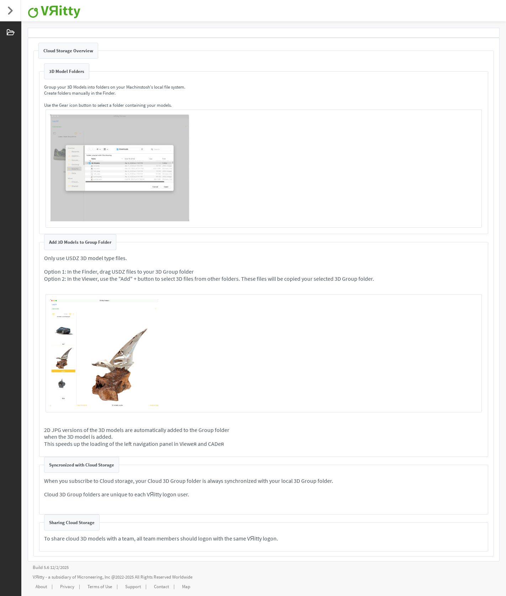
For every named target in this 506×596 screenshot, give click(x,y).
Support (133, 587)
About (41, 587)
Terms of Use (99, 587)
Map (186, 587)
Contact (161, 587)
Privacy (67, 587)
